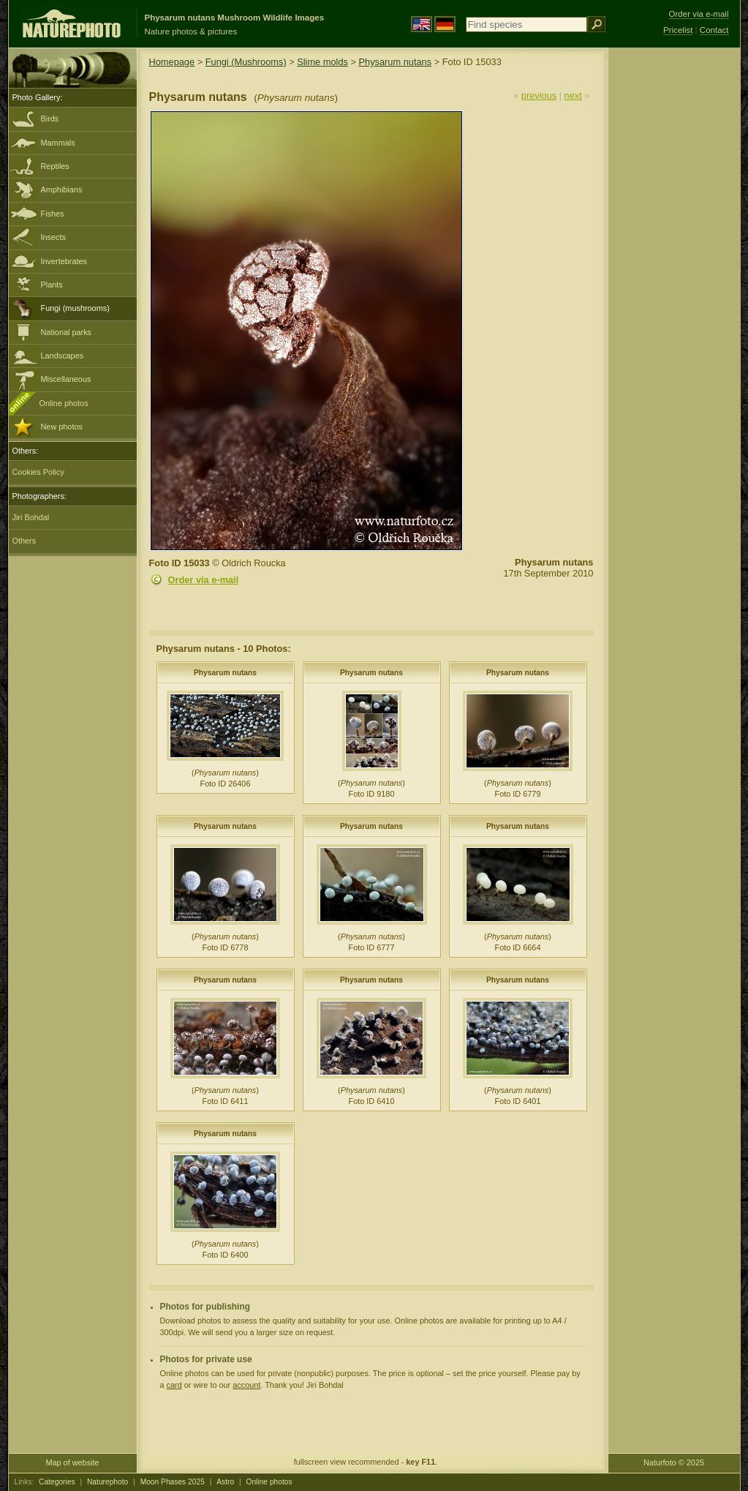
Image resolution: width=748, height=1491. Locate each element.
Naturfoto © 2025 (673, 1462)
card (174, 1385)
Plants (52, 284)
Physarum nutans (395, 61)
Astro (225, 1482)
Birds (50, 118)
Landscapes (62, 355)
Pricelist (677, 30)
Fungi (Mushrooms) (246, 61)
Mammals (58, 142)
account (246, 1385)
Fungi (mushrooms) (75, 308)
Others (24, 540)
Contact (714, 30)
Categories (57, 1482)
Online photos (63, 403)
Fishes (52, 213)
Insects (53, 237)
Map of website (72, 1462)
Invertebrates (64, 261)
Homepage (172, 61)
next (573, 95)
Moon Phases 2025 (172, 1482)
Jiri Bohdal (31, 517)
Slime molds (322, 61)
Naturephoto (107, 1482)
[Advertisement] (674, 281)
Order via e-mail (203, 579)
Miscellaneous (66, 379)
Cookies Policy (38, 471)
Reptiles (55, 166)
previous (538, 95)
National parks (66, 332)
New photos (62, 426)
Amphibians (62, 189)
